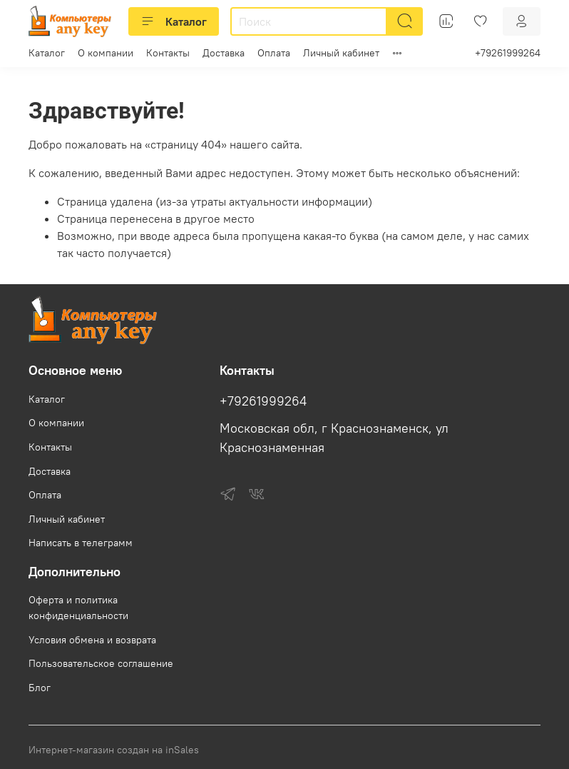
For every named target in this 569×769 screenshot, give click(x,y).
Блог (40, 687)
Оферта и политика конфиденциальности (78, 607)
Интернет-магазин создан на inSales (114, 749)
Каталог (173, 21)
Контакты (168, 52)
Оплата (273, 52)
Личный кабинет (341, 52)
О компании (105, 52)
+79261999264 (507, 52)
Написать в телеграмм (81, 542)
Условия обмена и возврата (92, 639)
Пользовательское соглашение (101, 663)
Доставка (224, 52)
